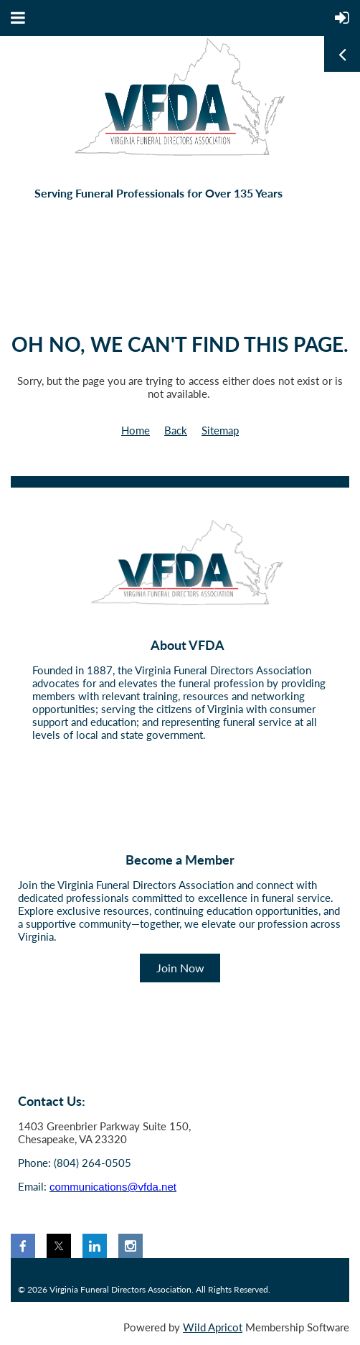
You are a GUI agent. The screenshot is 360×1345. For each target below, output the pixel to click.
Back (175, 430)
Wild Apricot (212, 1327)
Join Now (180, 967)
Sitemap (220, 430)
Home (135, 430)
